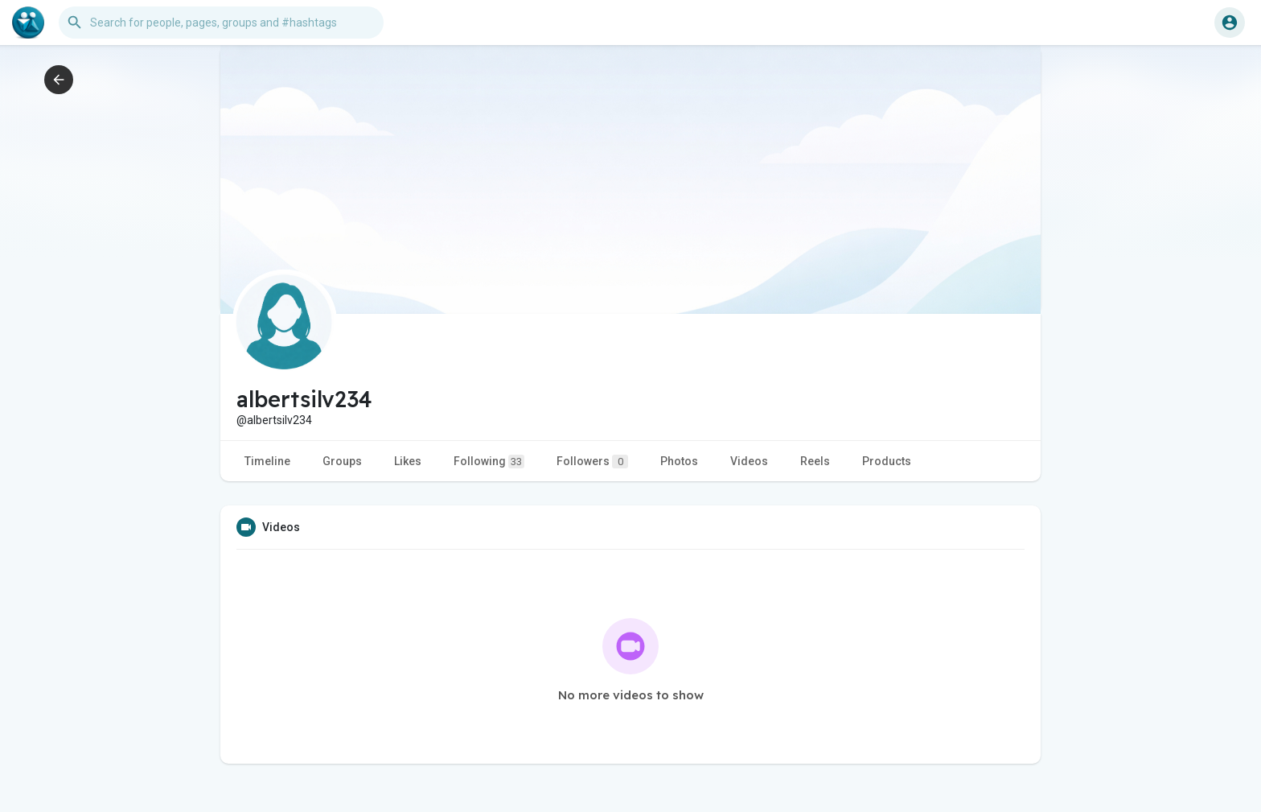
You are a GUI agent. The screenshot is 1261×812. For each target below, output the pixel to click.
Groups (342, 461)
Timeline (267, 461)
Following (489, 461)
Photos (679, 461)
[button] (221, 22)
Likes (407, 461)
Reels (815, 461)
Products (886, 461)
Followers (592, 461)
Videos (749, 461)
